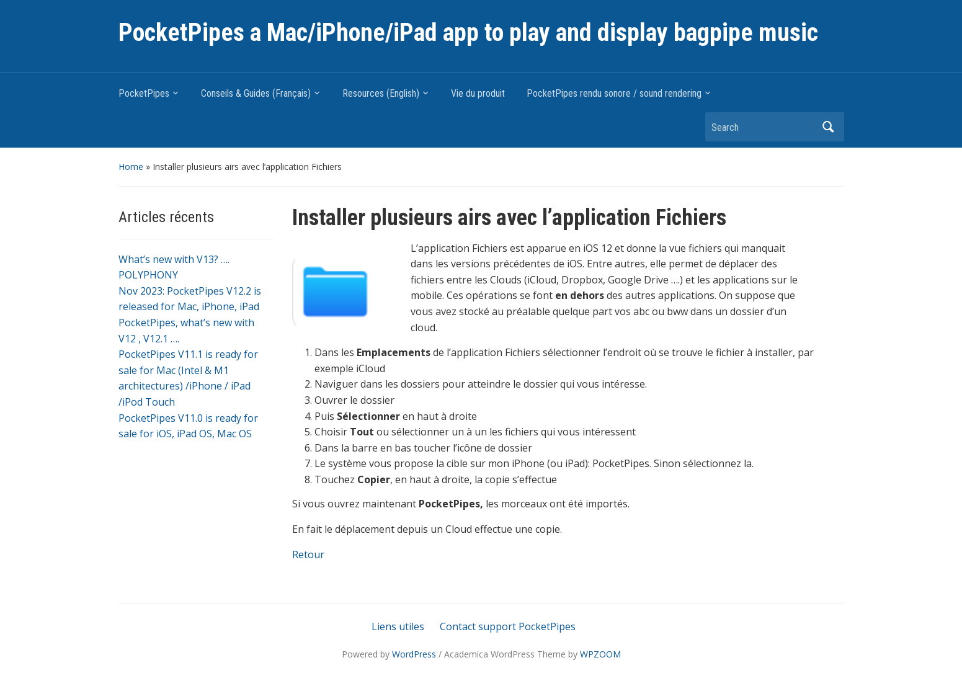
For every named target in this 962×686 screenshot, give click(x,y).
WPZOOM (600, 654)
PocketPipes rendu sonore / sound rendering (614, 93)
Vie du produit (478, 93)
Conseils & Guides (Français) (256, 93)
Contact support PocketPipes (508, 626)
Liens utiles (398, 626)
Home (130, 166)
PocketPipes (143, 93)
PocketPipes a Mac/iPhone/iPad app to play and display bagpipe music (468, 32)
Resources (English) (380, 93)
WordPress (414, 654)
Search (828, 127)
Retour (308, 554)
